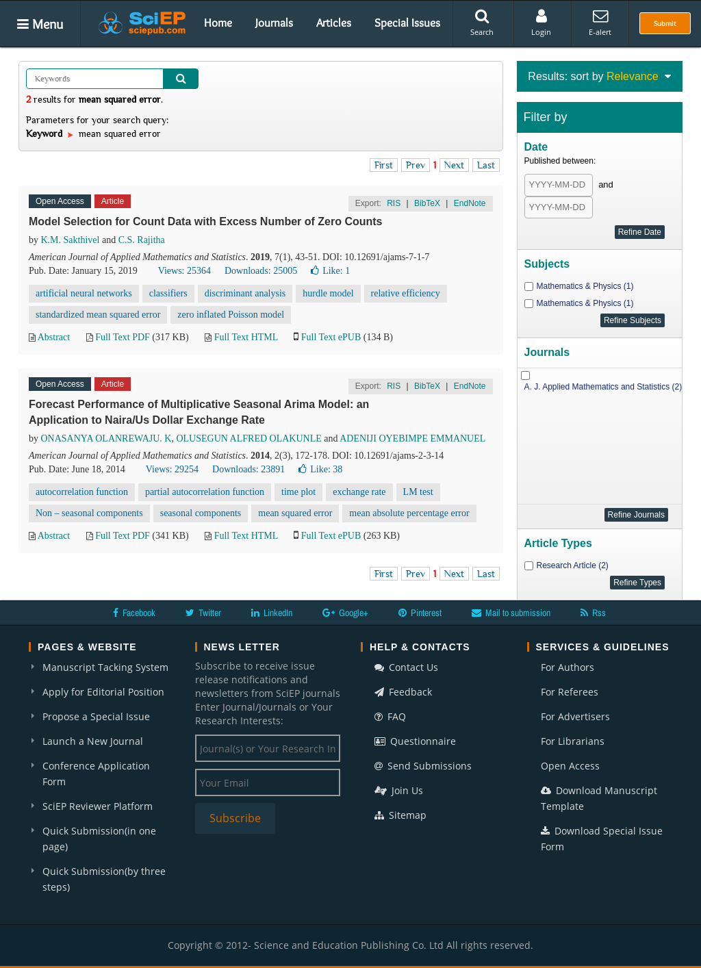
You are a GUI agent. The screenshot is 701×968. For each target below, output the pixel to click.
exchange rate (359, 492)
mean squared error (295, 513)
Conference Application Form (96, 773)
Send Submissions (423, 765)
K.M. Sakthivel (70, 240)
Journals (274, 22)
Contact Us (406, 667)
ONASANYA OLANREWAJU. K (106, 438)
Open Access (570, 765)
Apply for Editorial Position (103, 691)
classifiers (168, 293)
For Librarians (572, 741)
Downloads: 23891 (248, 469)
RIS (393, 203)
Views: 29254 (172, 469)
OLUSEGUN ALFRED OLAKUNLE (248, 438)
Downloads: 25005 (261, 271)
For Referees (569, 691)
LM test (418, 492)
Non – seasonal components (89, 513)
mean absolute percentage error (409, 513)
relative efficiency (405, 293)
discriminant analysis (245, 293)
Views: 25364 (184, 271)
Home (218, 22)
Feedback (403, 691)
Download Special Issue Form (602, 838)
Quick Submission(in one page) (99, 838)
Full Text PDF (122, 337)
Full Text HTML (246, 337)
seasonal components (201, 513)
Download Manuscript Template (599, 798)
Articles (333, 22)
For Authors (567, 667)
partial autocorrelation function (204, 492)
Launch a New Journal (92, 741)
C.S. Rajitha (141, 240)
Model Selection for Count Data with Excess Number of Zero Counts (206, 221)
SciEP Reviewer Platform (97, 806)
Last (486, 165)
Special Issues (407, 22)
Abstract (54, 337)
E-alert (600, 22)
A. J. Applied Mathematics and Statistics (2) (603, 387)
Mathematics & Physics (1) (585, 286)
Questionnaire (415, 741)
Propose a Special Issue (96, 716)
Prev (415, 165)
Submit (665, 23)
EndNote (470, 203)
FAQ (390, 716)
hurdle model (328, 293)
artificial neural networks (84, 293)
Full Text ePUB (331, 337)
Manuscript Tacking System (105, 667)
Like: (330, 271)
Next (454, 165)
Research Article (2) (573, 565)
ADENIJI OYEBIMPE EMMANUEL (412, 438)
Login (541, 22)
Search (482, 22)
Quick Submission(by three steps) (104, 879)
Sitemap (400, 814)
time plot (298, 492)
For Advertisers (575, 716)
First (383, 165)
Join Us (398, 790)
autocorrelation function (82, 492)
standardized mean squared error (98, 314)
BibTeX (427, 203)
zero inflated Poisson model (230, 314)
